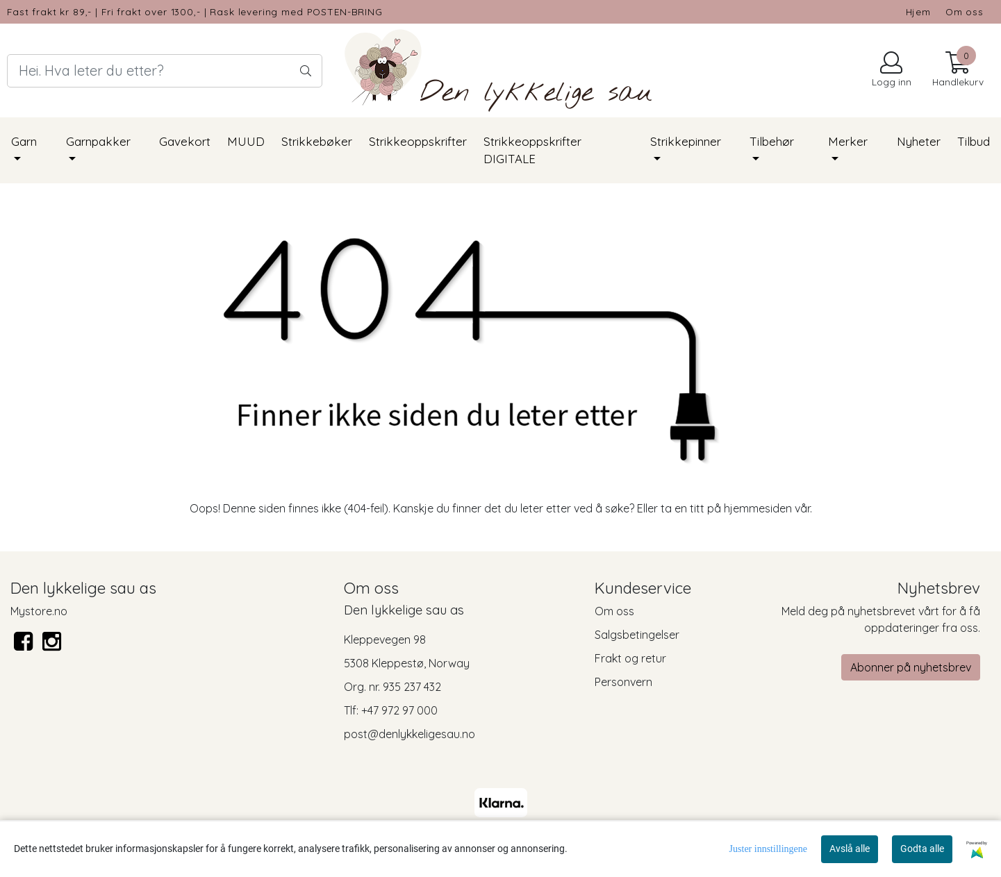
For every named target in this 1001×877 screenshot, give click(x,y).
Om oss (964, 11)
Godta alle (922, 848)
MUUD (246, 141)
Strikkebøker (316, 141)
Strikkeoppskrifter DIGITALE (532, 150)
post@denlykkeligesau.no (409, 734)
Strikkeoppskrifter (418, 141)
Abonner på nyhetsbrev (910, 667)
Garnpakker (98, 141)
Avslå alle (849, 848)
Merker (848, 141)
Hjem (918, 11)
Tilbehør (772, 141)
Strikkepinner (685, 141)
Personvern (623, 682)
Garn (24, 141)
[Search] (164, 70)
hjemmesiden (758, 508)
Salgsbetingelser (637, 635)
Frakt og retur (630, 658)
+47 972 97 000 (399, 710)
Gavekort (184, 141)
